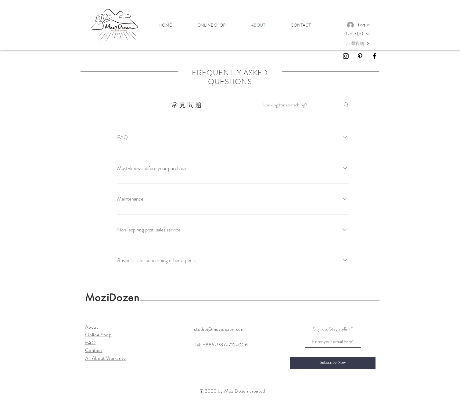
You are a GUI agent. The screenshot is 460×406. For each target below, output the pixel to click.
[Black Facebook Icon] (374, 56)
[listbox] (358, 34)
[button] (358, 34)
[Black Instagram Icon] (346, 56)
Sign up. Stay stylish (331, 329)
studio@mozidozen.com (219, 329)
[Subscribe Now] (333, 363)
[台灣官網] (358, 43)
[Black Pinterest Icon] (360, 56)
